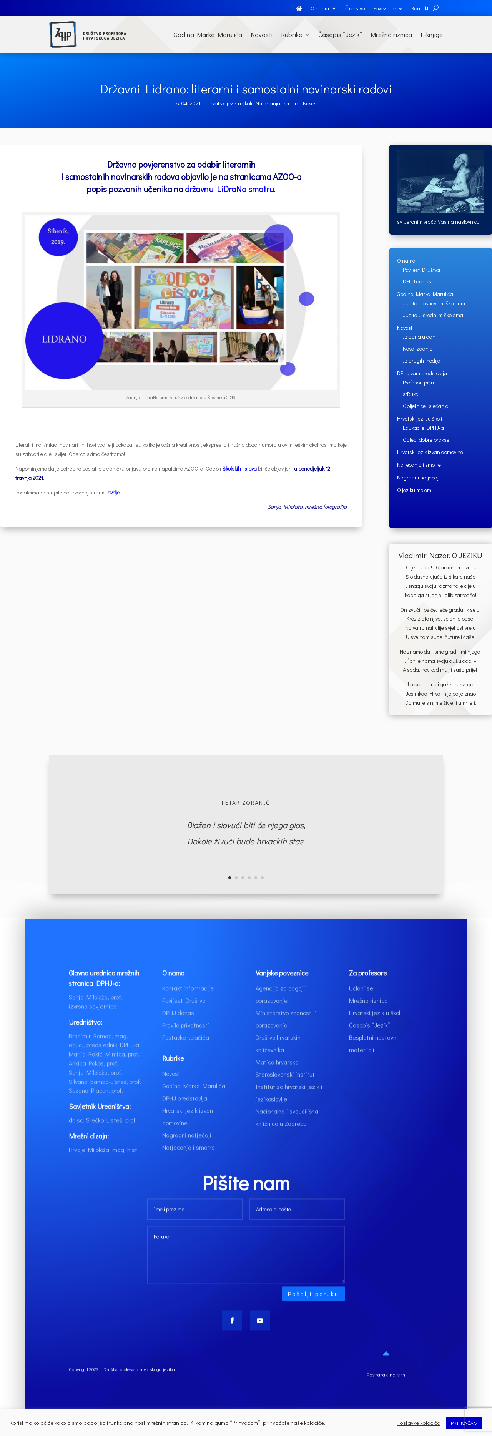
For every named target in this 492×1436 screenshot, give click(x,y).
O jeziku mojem (414, 490)
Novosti (262, 34)
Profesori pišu (418, 382)
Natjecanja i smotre (277, 103)
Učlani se (361, 1006)
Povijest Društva (421, 269)
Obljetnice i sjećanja (426, 405)
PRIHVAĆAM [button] (464, 1422)
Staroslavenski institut (285, 1092)
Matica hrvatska (277, 1079)
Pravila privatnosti (185, 1042)
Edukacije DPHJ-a (423, 427)
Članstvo (355, 9)
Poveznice (384, 9)
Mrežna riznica (391, 34)
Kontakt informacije (188, 1006)
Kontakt (420, 9)
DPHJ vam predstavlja (422, 373)
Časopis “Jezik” (340, 34)
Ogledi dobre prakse (426, 439)
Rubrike (291, 34)
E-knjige (432, 34)
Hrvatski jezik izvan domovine (430, 452)
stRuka (411, 394)
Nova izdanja (418, 348)
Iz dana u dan (419, 336)
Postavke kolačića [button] (418, 1422)
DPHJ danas (417, 281)
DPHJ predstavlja (184, 1116)
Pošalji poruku (313, 1311)
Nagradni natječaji (418, 477)
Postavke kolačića (185, 1055)
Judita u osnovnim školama (434, 303)
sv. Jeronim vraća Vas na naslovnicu (438, 221)
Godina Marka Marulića (207, 34)
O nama (320, 9)
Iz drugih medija (421, 360)
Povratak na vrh (386, 1392)
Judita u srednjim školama (433, 315)
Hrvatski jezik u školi (229, 103)
